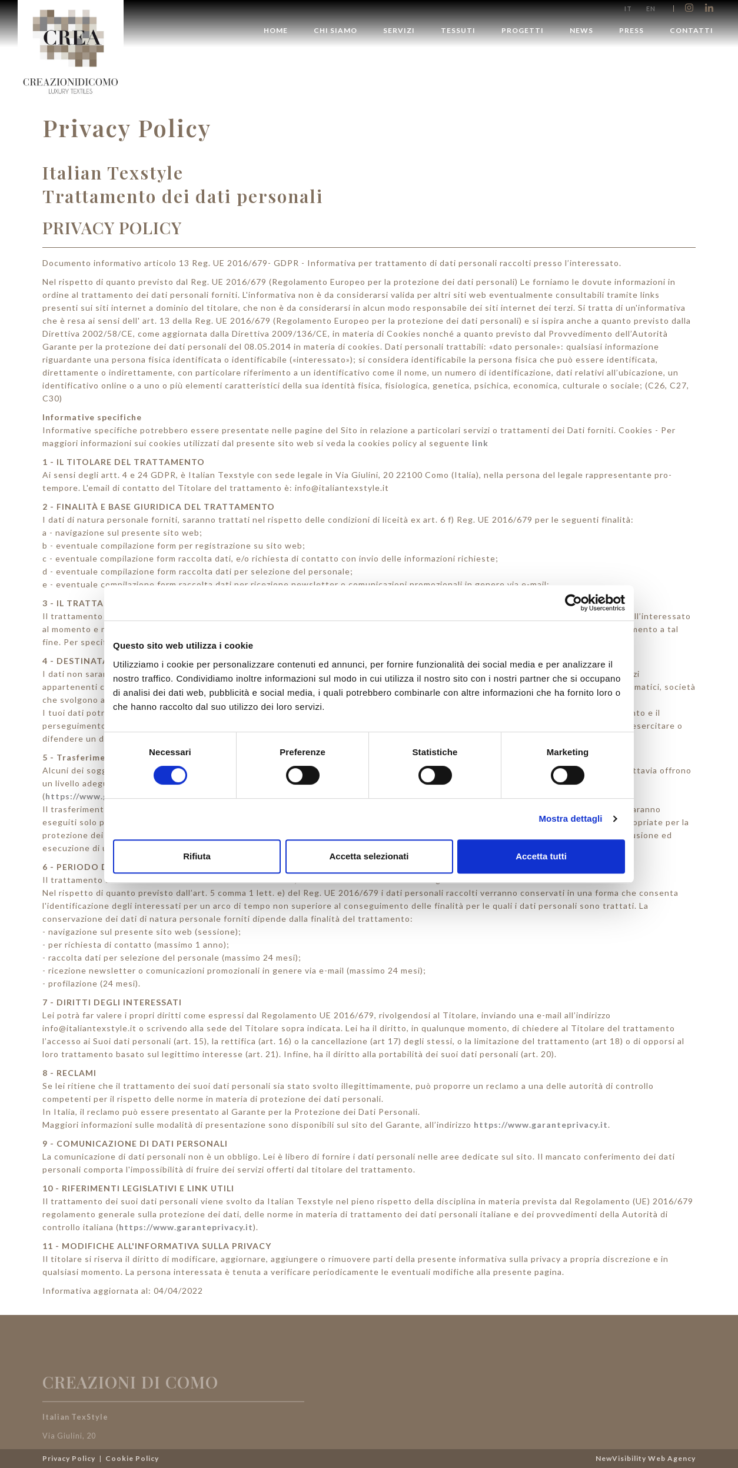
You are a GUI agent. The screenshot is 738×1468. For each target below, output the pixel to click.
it (628, 8)
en (651, 8)
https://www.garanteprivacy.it (541, 1125)
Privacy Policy (69, 1458)
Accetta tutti (541, 856)
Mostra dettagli (570, 818)
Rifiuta (197, 856)
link (480, 443)
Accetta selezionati (368, 856)
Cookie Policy (132, 1458)
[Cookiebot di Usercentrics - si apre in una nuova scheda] (573, 603)
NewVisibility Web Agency (646, 1458)
